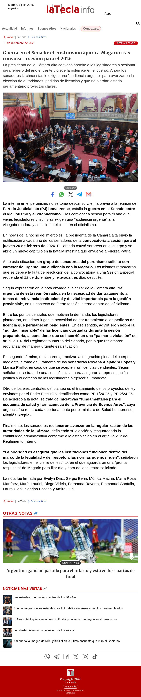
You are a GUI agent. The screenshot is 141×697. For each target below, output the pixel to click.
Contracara (90, 28)
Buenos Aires (46, 28)
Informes (27, 28)
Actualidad (9, 28)
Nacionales (68, 28)
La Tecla (21, 37)
